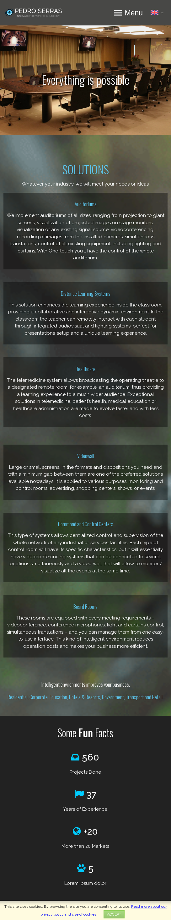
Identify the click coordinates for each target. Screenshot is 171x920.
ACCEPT (114, 914)
